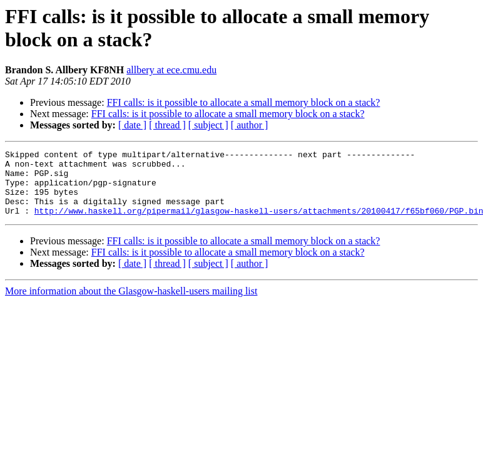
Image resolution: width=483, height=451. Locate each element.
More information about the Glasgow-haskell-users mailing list (131, 304)
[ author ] (249, 125)
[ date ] (132, 125)
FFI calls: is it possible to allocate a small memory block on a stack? (243, 102)
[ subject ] (208, 125)
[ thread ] (167, 125)
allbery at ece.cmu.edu (171, 70)
